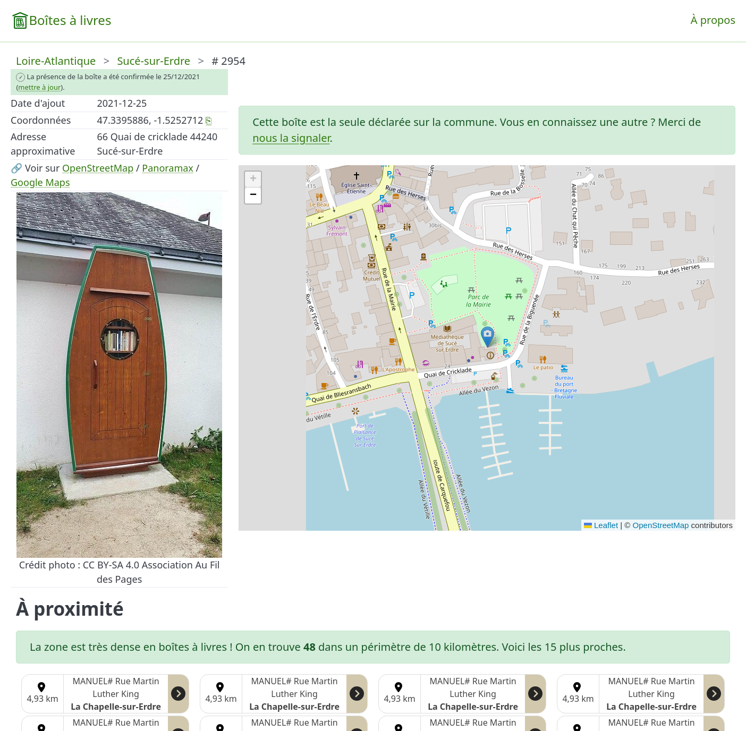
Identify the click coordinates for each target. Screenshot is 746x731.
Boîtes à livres (70, 20)
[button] (487, 337)
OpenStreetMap (97, 168)
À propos (713, 20)
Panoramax (167, 168)
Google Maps (40, 182)
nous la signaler (290, 138)
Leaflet (601, 525)
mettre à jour (39, 87)
